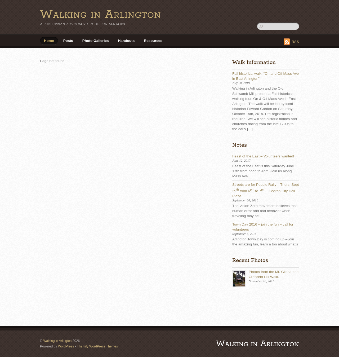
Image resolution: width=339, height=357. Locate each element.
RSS (295, 42)
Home (49, 41)
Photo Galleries (95, 41)
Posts (68, 41)
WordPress (66, 346)
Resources (153, 41)
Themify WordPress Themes (97, 346)
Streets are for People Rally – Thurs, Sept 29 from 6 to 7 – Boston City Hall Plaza (265, 190)
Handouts (126, 41)
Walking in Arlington (57, 341)
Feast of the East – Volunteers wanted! (263, 156)
